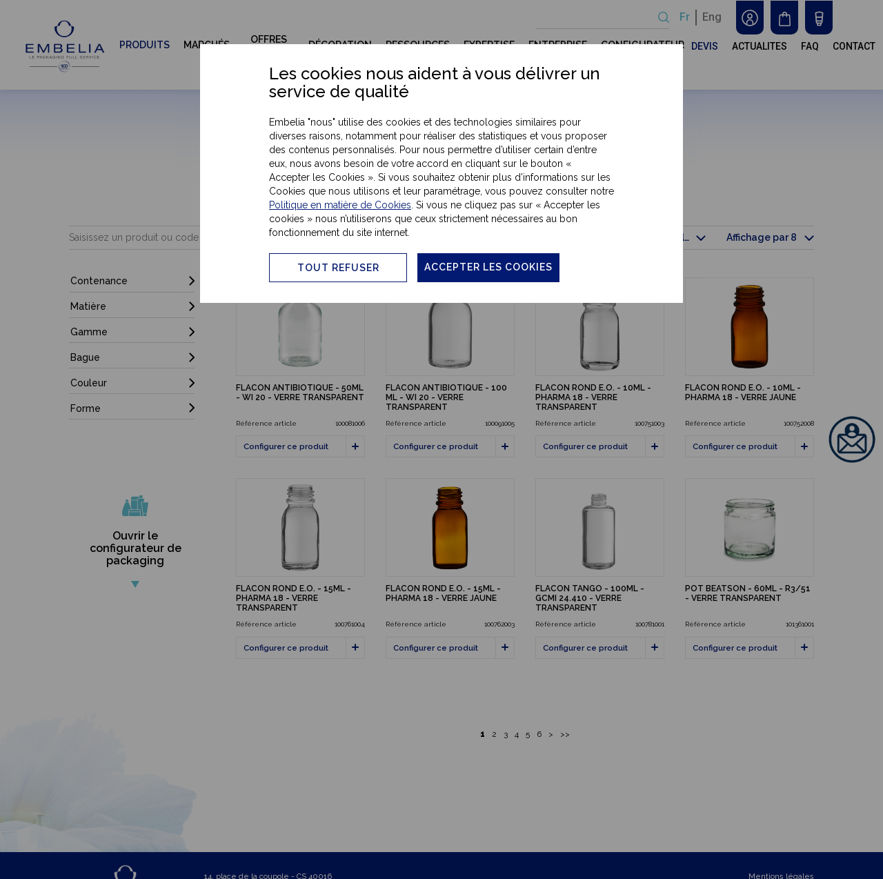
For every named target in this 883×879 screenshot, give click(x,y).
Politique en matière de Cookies (340, 204)
